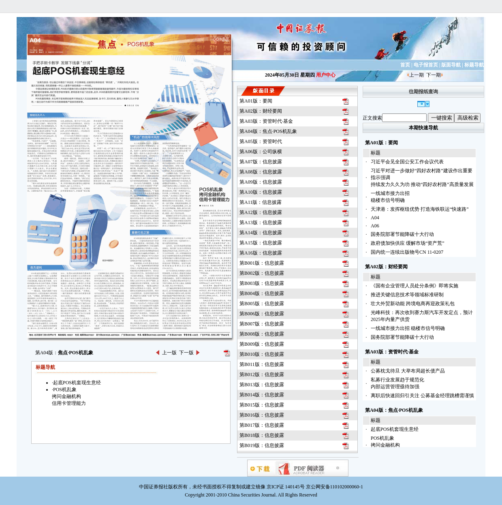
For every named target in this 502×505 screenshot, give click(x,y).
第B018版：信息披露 (261, 435)
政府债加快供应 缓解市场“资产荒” (407, 243)
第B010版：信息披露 (261, 354)
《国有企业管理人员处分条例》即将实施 (414, 286)
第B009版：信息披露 (261, 344)
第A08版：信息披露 (260, 172)
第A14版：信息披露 (260, 232)
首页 (405, 65)
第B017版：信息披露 (261, 425)
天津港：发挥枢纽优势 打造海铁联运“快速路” (420, 209)
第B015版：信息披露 (261, 405)
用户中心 (325, 75)
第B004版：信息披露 (261, 293)
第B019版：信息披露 (261, 445)
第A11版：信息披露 (260, 202)
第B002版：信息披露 (261, 273)
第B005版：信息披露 (261, 303)
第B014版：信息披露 (261, 395)
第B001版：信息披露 (261, 263)
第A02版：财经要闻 (260, 111)
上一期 (416, 75)
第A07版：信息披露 (260, 162)
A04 (375, 217)
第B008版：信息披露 (261, 334)
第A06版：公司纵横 (260, 151)
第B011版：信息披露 (261, 364)
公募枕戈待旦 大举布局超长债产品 (408, 371)
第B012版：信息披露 (261, 374)
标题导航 (474, 65)
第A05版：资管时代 (260, 141)
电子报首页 (426, 65)
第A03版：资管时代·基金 (266, 121)
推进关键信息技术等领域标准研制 (407, 294)
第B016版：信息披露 (261, 415)
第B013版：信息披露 (261, 384)
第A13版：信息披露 (260, 222)
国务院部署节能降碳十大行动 (402, 234)
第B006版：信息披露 (261, 314)
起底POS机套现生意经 (395, 429)
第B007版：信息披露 (261, 324)
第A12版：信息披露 (260, 212)
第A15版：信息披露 (260, 243)
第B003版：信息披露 (261, 283)
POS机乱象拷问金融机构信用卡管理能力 (388, 445)
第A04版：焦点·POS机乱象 (268, 131)
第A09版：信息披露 (260, 182)
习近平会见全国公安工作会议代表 (407, 162)
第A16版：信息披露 (260, 253)
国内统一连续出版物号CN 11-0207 (407, 252)
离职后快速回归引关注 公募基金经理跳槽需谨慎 (422, 395)
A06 (375, 226)
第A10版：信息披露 (260, 192)
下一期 (433, 75)
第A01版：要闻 (255, 101)
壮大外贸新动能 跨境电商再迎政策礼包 (413, 303)
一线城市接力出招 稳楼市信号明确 (408, 328)
